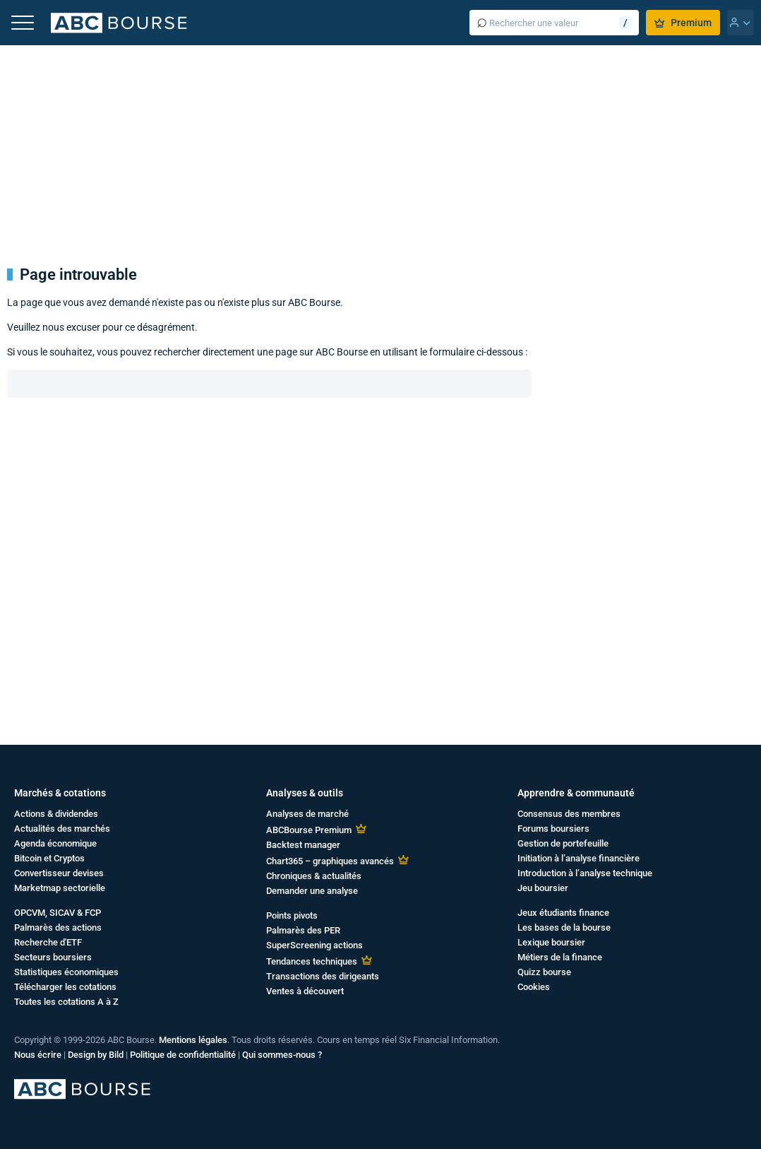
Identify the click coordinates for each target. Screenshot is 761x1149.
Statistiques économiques (66, 972)
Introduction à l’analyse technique (584, 873)
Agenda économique (55, 843)
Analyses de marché (307, 813)
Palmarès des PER (303, 930)
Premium (683, 22)
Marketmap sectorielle (59, 888)
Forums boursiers (553, 828)
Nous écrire (37, 1054)
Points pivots (292, 915)
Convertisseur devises (59, 873)
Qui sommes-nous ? (282, 1054)
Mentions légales (193, 1040)
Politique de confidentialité (183, 1054)
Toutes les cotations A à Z (66, 1001)
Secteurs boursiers (53, 957)
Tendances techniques (311, 961)
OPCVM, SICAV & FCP (57, 912)
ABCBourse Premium (309, 830)
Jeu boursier (542, 888)
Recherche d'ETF (48, 942)
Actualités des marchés (62, 828)
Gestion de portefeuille (563, 843)
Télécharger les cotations (65, 987)
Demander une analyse (312, 890)
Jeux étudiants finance (563, 912)
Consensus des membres (569, 813)
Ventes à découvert (305, 991)
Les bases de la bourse (564, 927)
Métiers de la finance (559, 957)
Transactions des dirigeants (322, 976)
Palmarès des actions (58, 927)
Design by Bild (96, 1054)
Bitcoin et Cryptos (49, 858)
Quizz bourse (544, 972)
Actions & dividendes (56, 813)
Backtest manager (303, 844)
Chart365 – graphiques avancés (330, 861)
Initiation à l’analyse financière (578, 858)
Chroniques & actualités (313, 876)
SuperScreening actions (314, 945)
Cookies (533, 987)
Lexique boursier (551, 942)
